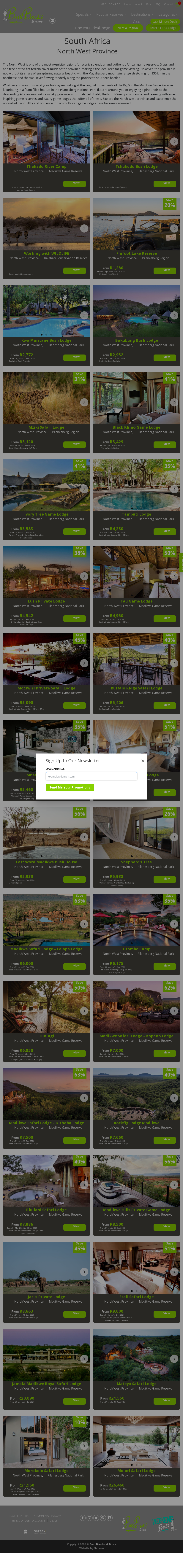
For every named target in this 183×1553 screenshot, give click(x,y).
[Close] (143, 761)
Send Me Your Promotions (69, 787)
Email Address (55, 768)
